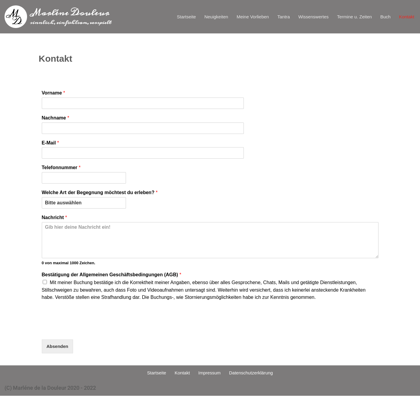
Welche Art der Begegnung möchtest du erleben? (100, 195)
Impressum (208, 382)
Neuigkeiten (187, 17)
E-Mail (50, 145)
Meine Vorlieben (229, 17)
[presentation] (87, 336)
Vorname (53, 95)
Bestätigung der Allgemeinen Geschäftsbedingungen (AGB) (111, 277)
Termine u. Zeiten (346, 17)
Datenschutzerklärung (256, 382)
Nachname (55, 120)
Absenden (60, 354)
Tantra (264, 17)
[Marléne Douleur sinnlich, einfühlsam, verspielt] (58, 16)
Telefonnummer (61, 170)
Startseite (152, 17)
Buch (381, 17)
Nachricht (54, 220)
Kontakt (405, 17)
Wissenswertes (298, 17)
